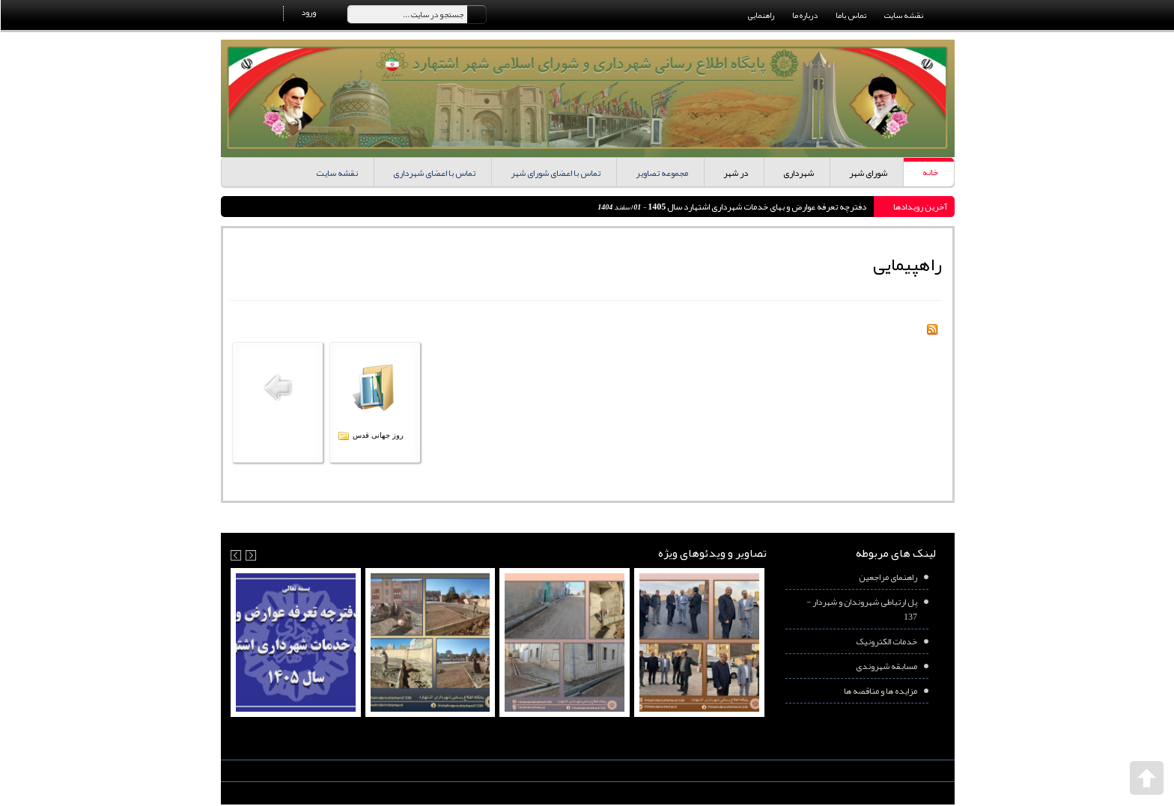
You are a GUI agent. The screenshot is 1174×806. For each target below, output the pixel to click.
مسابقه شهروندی (885, 666)
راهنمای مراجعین (887, 577)
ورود (307, 12)
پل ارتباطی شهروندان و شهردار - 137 (861, 609)
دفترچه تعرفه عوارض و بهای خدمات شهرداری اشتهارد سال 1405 (755, 207)
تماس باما (850, 15)
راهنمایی (760, 15)
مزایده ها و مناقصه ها (879, 691)
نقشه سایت (902, 15)
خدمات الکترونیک (885, 641)
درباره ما (804, 15)
